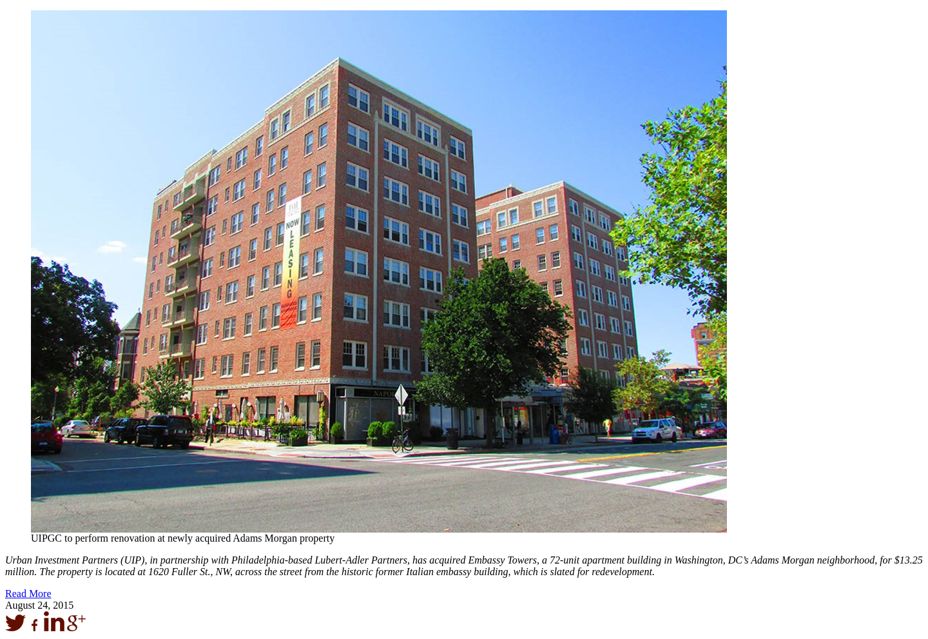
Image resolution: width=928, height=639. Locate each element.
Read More (28, 593)
